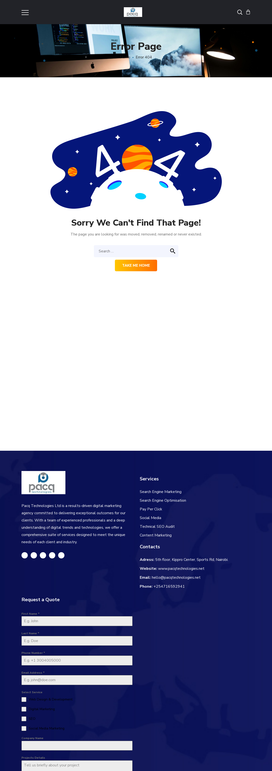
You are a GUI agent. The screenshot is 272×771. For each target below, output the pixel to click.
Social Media (150, 518)
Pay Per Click (151, 509)
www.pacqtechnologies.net (181, 568)
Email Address (33, 673)
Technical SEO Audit (157, 526)
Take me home (136, 265)
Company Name (32, 738)
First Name (30, 614)
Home (125, 57)
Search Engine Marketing (160, 491)
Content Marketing (156, 535)
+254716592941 (169, 586)
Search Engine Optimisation (163, 500)
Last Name (30, 633)
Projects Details (33, 758)
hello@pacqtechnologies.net (176, 577)
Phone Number (33, 653)
